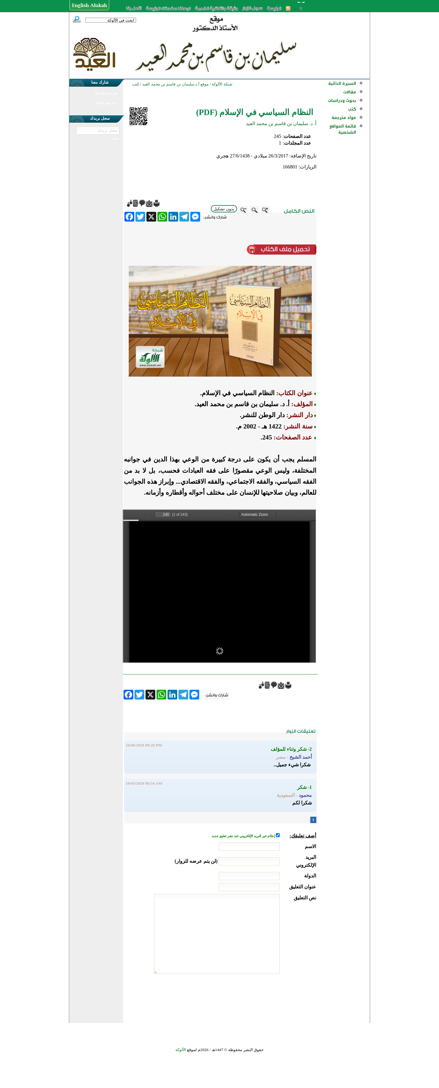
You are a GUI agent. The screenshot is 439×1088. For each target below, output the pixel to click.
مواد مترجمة (344, 117)
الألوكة (180, 1049)
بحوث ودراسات (342, 100)
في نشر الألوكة (105, 103)
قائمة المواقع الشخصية (342, 129)
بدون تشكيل (224, 209)
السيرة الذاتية (342, 83)
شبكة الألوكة (222, 84)
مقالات (349, 92)
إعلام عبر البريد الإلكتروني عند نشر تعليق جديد (244, 836)
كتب (352, 109)
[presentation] (269, 997)
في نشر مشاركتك (105, 93)
